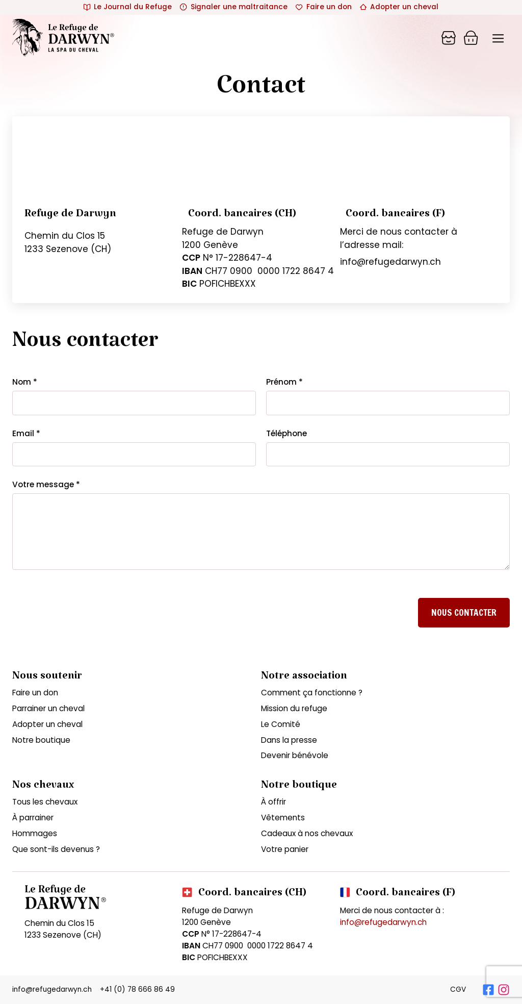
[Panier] (448, 38)
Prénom (284, 381)
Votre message (46, 484)
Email (26, 433)
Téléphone (286, 433)
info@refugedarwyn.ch (383, 922)
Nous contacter (464, 612)
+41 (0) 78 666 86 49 (137, 989)
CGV (458, 989)
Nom (24, 381)
